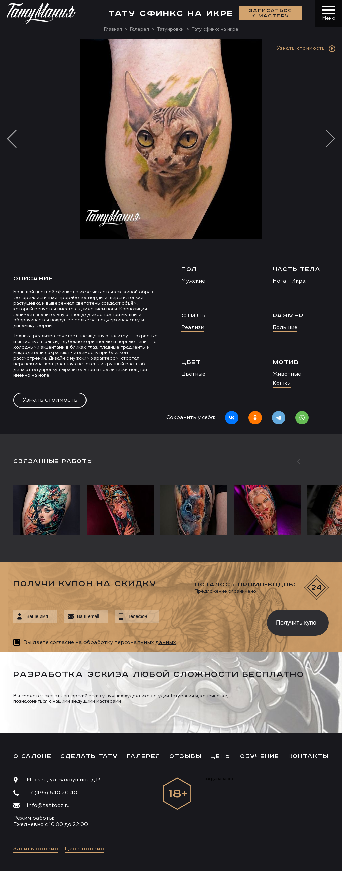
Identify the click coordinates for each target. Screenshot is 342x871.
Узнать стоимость (49, 400)
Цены (220, 756)
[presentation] (207, 621)
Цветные (193, 374)
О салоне (32, 756)
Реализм (192, 327)
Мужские (193, 281)
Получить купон (298, 622)
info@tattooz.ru (48, 805)
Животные (287, 374)
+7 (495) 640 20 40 (52, 793)
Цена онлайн (84, 849)
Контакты (308, 756)
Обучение (259, 756)
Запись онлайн (35, 849)
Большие (285, 327)
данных (165, 642)
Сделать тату (89, 756)
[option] (171, 236)
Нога (279, 281)
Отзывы (185, 756)
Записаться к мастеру (270, 13)
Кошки (282, 383)
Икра (298, 281)
